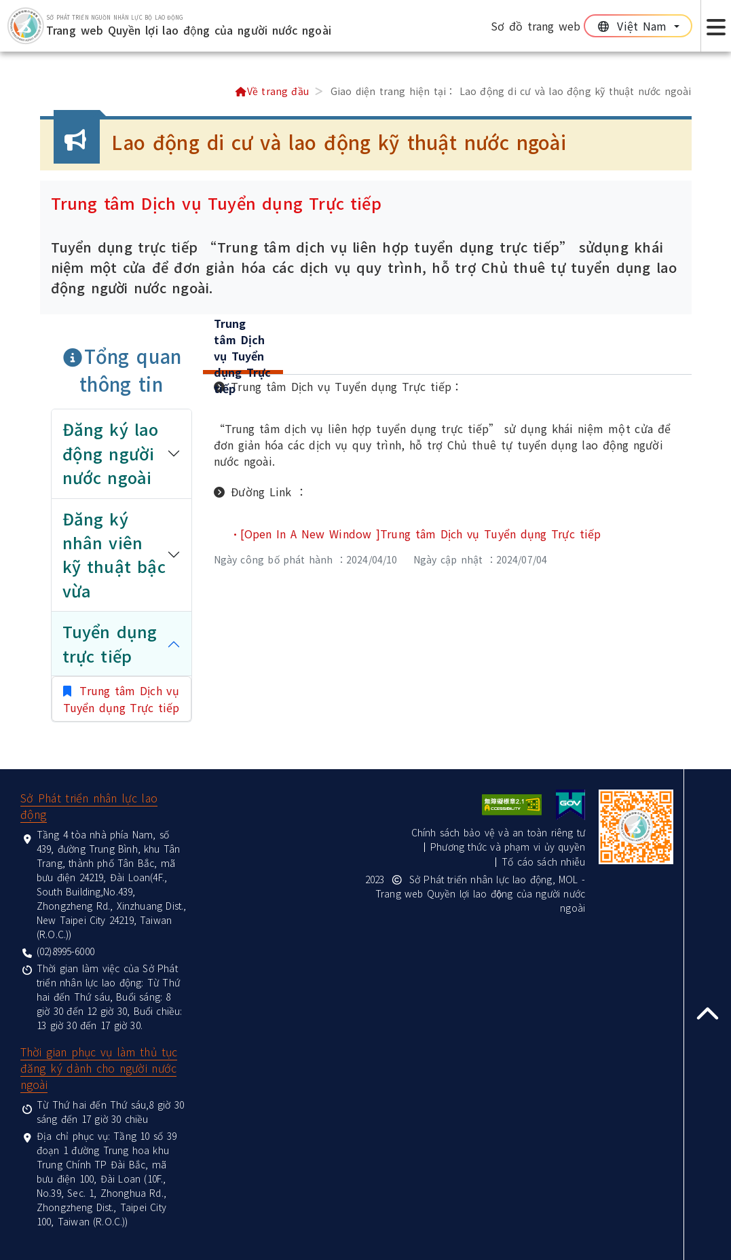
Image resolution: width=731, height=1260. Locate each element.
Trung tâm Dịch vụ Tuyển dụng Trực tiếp (121, 699)
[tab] (243, 357)
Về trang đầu (272, 91)
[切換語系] (638, 26)
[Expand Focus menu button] (715, 26)
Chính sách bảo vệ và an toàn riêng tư (498, 832)
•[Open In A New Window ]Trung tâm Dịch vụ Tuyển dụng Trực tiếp (415, 533)
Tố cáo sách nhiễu (543, 861)
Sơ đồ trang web (536, 26)
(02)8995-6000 (65, 951)
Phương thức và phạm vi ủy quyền (507, 846)
